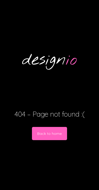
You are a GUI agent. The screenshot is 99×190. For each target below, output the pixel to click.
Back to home (49, 133)
